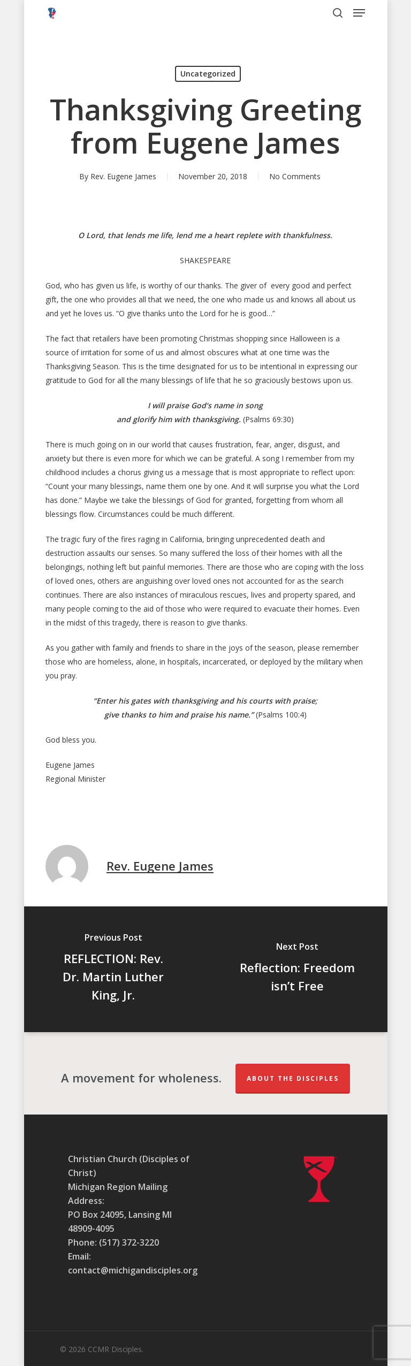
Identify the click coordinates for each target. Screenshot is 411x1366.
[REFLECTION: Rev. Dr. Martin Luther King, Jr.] (113, 969)
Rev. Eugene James (123, 176)
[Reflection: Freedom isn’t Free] (298, 969)
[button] (359, 12)
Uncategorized (207, 73)
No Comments (295, 176)
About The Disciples (293, 1078)
